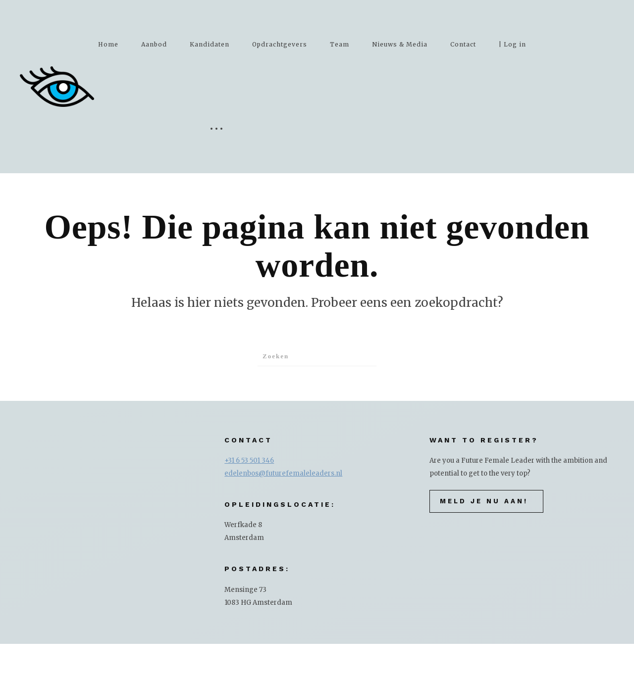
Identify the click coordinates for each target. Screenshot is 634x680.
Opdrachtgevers (279, 44)
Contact (463, 44)
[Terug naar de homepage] (57, 86)
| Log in (512, 44)
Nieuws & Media (399, 44)
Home (108, 44)
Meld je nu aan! (484, 501)
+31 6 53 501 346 (249, 460)
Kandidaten (209, 44)
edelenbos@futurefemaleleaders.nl (283, 473)
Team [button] (339, 44)
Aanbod (154, 44)
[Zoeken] (317, 356)
